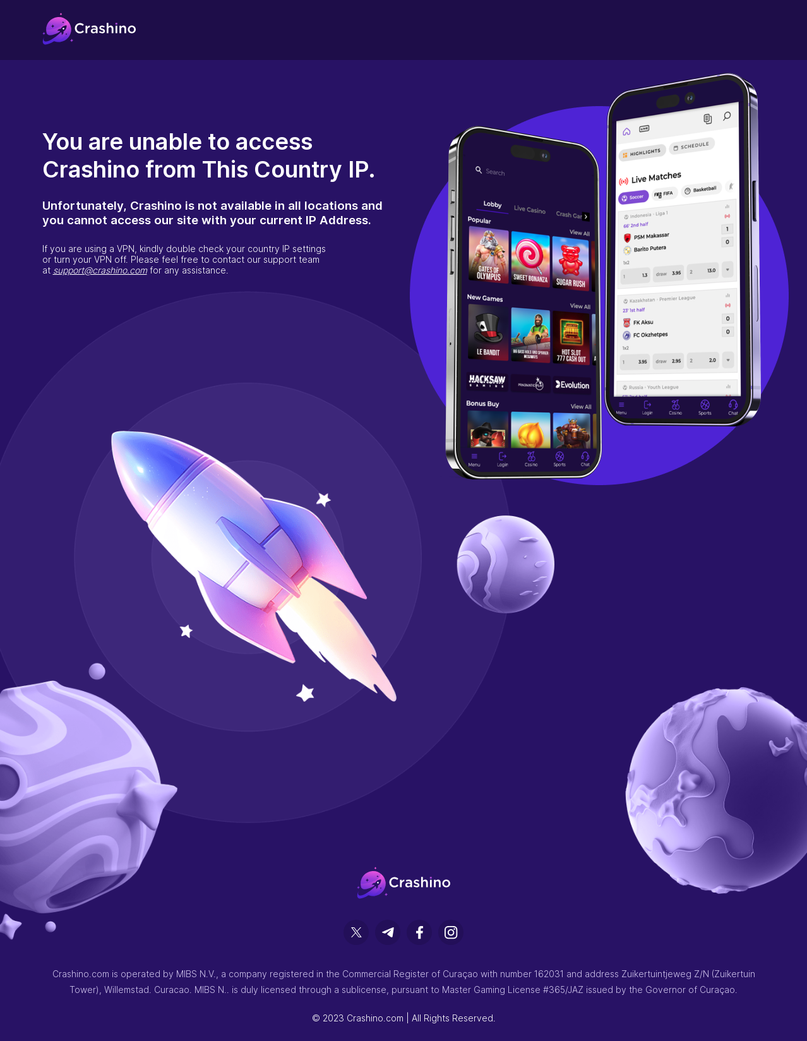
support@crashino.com (100, 270)
